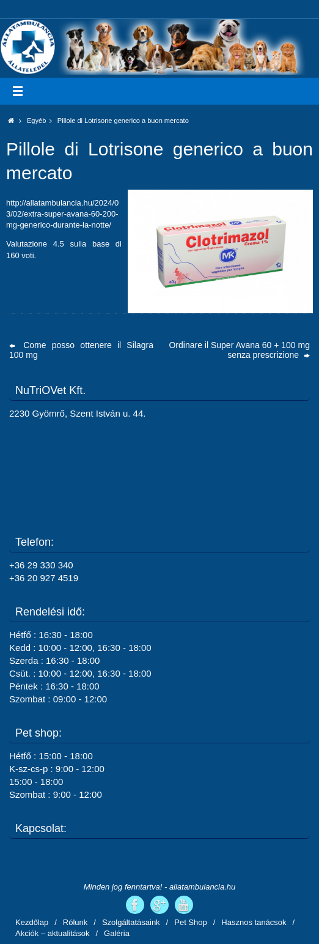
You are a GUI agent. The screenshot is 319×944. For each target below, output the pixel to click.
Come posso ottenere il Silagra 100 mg (81, 350)
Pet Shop (190, 922)
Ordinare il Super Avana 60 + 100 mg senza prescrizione (239, 350)
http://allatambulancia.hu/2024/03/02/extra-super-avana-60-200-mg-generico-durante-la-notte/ (62, 213)
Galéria (117, 933)
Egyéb (42, 120)
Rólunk (75, 922)
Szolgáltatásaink (131, 922)
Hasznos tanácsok (253, 922)
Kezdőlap (31, 922)
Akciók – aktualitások (52, 933)
